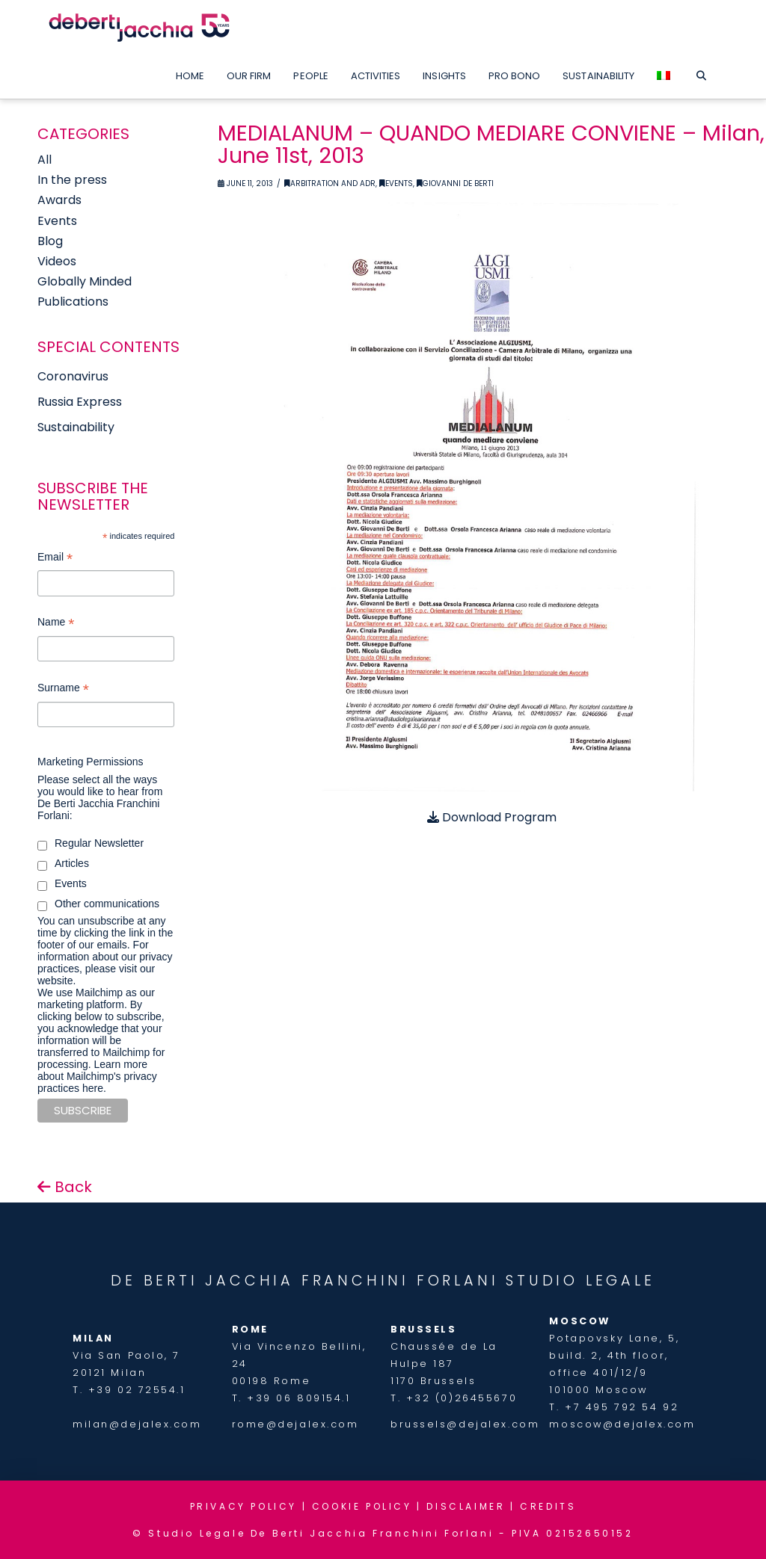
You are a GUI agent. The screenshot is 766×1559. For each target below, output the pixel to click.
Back (64, 1186)
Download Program (492, 817)
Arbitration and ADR (330, 183)
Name (55, 623)
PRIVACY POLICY (243, 1506)
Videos (56, 261)
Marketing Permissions (90, 762)
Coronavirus (72, 376)
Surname (63, 689)
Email (55, 558)
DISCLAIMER (465, 1506)
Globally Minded (84, 281)
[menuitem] (663, 72)
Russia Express (79, 401)
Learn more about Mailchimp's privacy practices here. (97, 1076)
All (44, 159)
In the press (72, 179)
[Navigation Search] (700, 72)
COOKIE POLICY (362, 1506)
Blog (50, 241)
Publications (72, 301)
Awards (59, 200)
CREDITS (548, 1506)
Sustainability (75, 427)
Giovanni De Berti (455, 183)
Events (396, 183)
